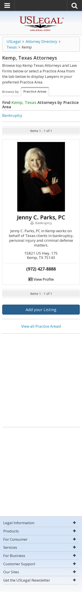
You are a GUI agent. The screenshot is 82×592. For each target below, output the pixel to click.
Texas (12, 47)
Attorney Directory (41, 41)
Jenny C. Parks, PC (41, 217)
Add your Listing (41, 309)
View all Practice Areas (40, 326)
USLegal (14, 41)
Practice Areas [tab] (35, 91)
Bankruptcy (12, 115)
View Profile (41, 279)
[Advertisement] (41, 378)
